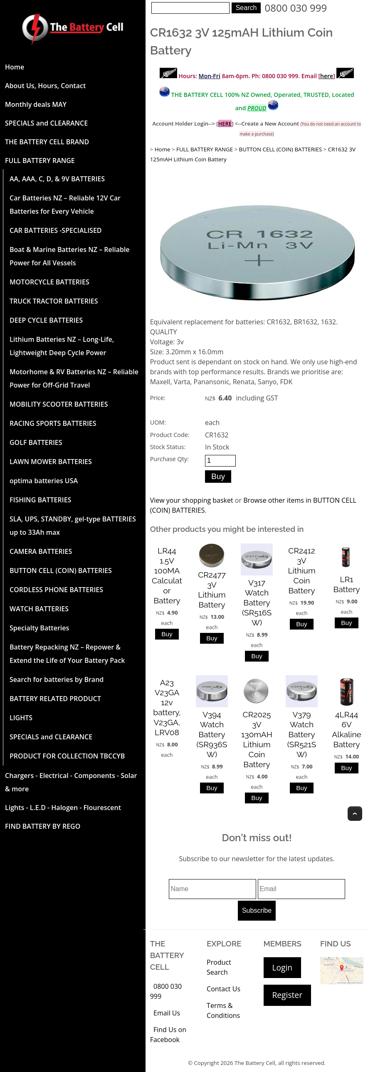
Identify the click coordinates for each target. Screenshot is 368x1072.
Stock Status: (167, 447)
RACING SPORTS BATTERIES (53, 423)
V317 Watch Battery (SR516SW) (257, 602)
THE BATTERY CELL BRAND (47, 141)
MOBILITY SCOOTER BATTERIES (59, 404)
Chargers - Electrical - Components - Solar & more (71, 782)
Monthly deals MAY (36, 104)
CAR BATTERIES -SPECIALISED (56, 230)
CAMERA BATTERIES (41, 551)
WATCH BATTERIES (39, 608)
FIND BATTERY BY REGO (42, 826)
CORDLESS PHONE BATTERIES (56, 589)
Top (355, 813)
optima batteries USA (44, 480)
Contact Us (223, 988)
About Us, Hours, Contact (45, 85)
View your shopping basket (191, 500)
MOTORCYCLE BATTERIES (49, 282)
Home (14, 67)
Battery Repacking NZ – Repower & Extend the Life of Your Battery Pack (67, 653)
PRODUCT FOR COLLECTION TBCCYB (67, 756)
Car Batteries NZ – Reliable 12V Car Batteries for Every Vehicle (65, 204)
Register (287, 994)
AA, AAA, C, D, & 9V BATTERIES (57, 178)
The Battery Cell (255, 1063)
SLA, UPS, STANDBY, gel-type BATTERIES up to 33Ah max (73, 525)
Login (282, 967)
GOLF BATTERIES (36, 442)
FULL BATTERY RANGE (40, 160)
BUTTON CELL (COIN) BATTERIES (61, 570)
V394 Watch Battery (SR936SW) (211, 734)
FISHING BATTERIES (40, 499)
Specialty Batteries (39, 627)
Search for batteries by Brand (57, 679)
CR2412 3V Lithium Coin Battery (301, 570)
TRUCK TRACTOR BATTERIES (54, 301)
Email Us (166, 1013)
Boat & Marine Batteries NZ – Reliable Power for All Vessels (70, 256)
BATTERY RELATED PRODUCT (55, 698)
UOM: (158, 422)
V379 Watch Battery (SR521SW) (301, 734)
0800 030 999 (296, 8)
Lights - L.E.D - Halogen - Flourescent (63, 807)
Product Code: (170, 435)
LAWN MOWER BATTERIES (51, 461)
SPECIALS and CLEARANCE (46, 123)
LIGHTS (21, 717)
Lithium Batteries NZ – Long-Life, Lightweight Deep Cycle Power (62, 346)
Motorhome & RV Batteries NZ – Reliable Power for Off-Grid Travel (74, 378)
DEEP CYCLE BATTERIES (46, 320)
